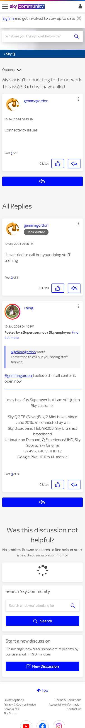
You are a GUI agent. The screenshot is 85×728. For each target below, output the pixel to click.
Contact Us (74, 709)
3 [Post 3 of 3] (12, 474)
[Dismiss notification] (79, 18)
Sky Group (10, 713)
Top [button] (45, 690)
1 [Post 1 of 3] (11, 153)
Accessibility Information (65, 704)
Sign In (79, 7)
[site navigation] (5, 6)
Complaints (11, 709)
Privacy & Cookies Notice (20, 704)
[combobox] (38, 36)
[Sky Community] (28, 6)
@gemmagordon (23, 352)
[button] (78, 99)
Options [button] (8, 70)
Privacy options (14, 700)
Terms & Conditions (68, 700)
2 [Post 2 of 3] (12, 277)
